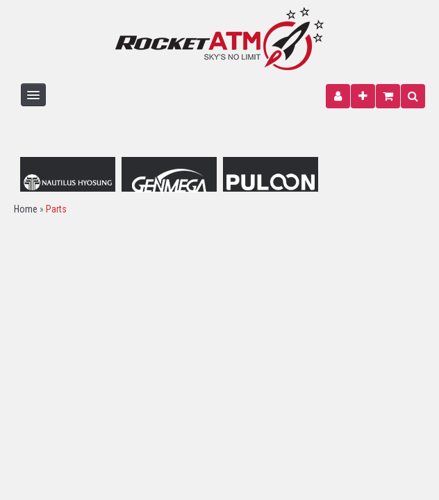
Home (26, 209)
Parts (56, 209)
